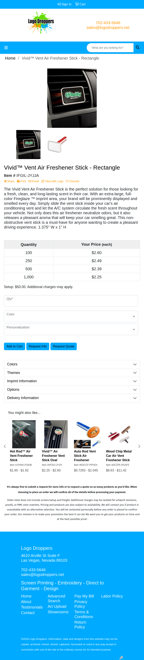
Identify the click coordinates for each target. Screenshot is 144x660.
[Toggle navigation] (6, 47)
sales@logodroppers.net (107, 27)
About (26, 601)
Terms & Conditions (83, 614)
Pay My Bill (84, 596)
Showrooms (58, 612)
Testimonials (32, 607)
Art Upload (57, 606)
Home (26, 596)
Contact (28, 613)
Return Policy (80, 624)
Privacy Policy (80, 604)
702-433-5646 (108, 23)
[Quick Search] (110, 47)
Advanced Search (56, 598)
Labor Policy (112, 596)
